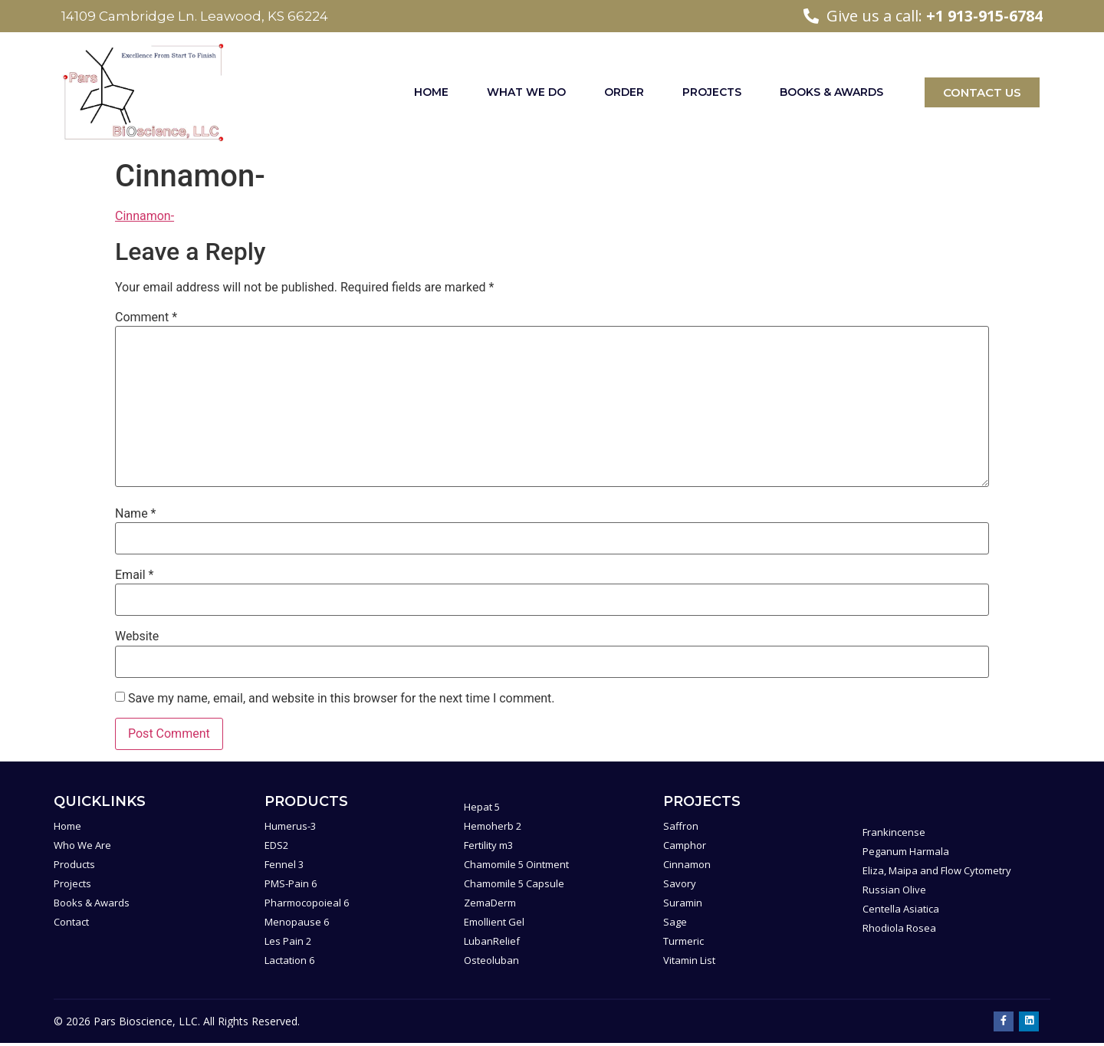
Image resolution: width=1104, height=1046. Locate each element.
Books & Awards (831, 92)
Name (135, 514)
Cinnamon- (144, 216)
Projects (711, 92)
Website (137, 636)
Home (431, 92)
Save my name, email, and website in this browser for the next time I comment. (341, 698)
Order (624, 92)
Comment (146, 317)
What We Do (526, 92)
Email (134, 575)
